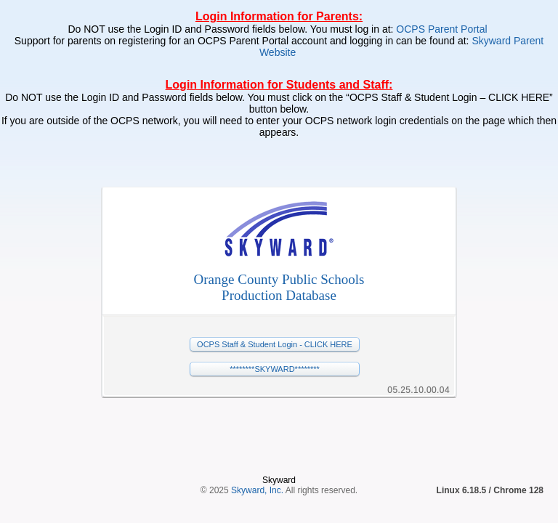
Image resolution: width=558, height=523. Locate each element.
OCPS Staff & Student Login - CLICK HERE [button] (274, 344)
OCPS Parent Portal (443, 29)
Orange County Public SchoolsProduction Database (279, 287)
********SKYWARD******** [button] (275, 369)
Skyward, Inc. (257, 442)
